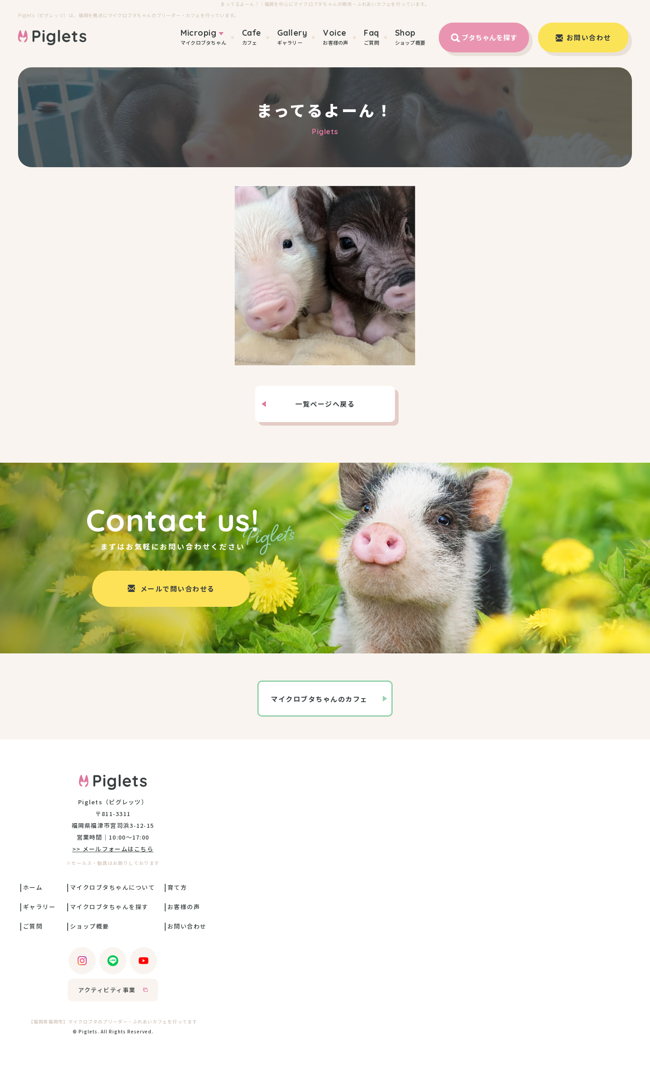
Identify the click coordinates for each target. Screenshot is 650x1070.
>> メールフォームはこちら (112, 849)
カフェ (251, 37)
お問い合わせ (187, 926)
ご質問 (371, 37)
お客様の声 (335, 37)
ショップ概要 (410, 37)
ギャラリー (292, 37)
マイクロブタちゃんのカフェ (319, 699)
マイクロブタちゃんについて (112, 887)
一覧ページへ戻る (325, 403)
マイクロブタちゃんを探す (109, 907)
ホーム (33, 887)
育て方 (177, 887)
